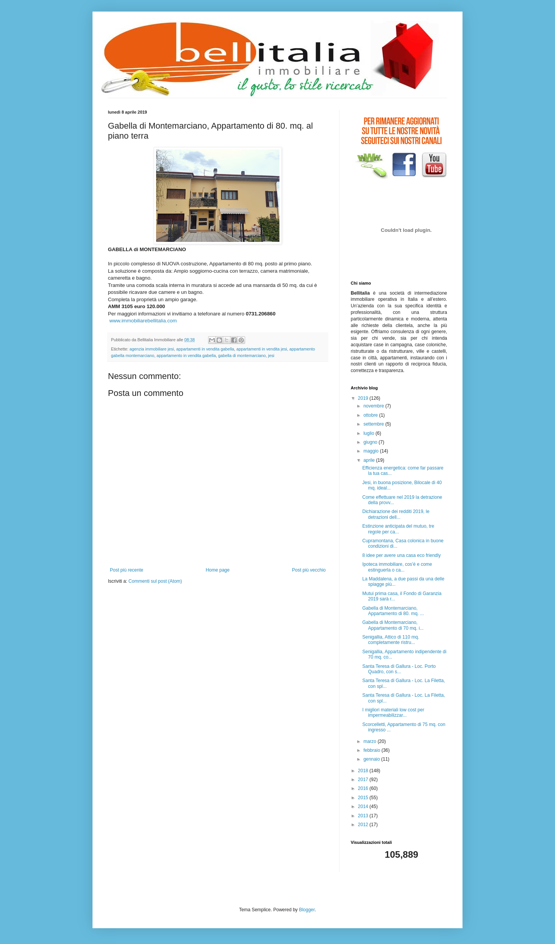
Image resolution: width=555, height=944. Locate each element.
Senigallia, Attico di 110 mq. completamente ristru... (390, 639)
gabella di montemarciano (242, 355)
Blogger (307, 909)
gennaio (372, 759)
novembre (374, 406)
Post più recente (126, 570)
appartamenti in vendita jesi (261, 349)
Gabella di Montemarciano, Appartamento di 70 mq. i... (393, 625)
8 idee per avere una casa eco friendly (401, 555)
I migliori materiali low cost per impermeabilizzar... (393, 712)
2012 (364, 824)
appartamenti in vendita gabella (205, 349)
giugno (370, 442)
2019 (364, 398)
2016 (364, 788)
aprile (369, 460)
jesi (271, 355)
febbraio (372, 750)
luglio (369, 433)
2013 (364, 815)
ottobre (371, 415)
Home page (218, 570)
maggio (371, 451)
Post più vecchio (309, 570)
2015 (364, 797)
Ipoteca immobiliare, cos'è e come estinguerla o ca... (397, 567)
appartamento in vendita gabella (186, 355)
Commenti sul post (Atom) (155, 581)
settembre (374, 424)
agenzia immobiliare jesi (152, 349)
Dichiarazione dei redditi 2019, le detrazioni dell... (395, 514)
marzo (370, 741)
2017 (364, 779)
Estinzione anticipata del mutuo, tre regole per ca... (398, 528)
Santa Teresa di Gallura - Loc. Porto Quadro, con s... (399, 669)
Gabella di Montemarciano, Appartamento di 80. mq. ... (393, 610)
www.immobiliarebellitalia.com (143, 321)
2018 (364, 770)
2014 (364, 806)
